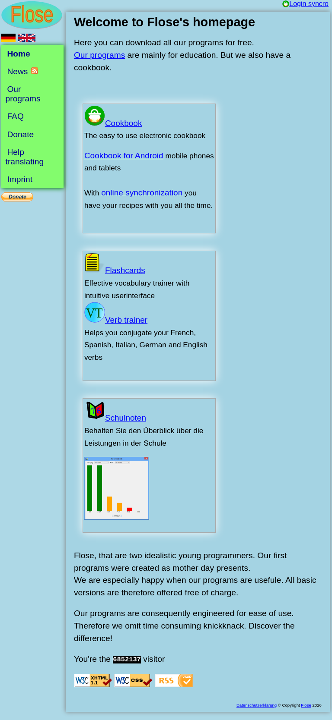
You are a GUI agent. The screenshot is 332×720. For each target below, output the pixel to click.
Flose (306, 705)
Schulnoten (115, 417)
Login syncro (305, 3)
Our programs (99, 55)
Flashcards (114, 270)
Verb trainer (115, 319)
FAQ (15, 116)
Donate (20, 133)
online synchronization (141, 192)
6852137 (127, 659)
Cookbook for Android (123, 155)
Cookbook (113, 123)
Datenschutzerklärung (256, 705)
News (17, 71)
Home (18, 53)
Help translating (25, 157)
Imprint (19, 179)
